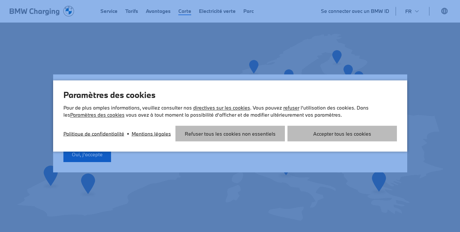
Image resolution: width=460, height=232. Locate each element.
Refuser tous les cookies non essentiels (230, 133)
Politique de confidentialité (93, 133)
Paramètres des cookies (97, 114)
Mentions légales (151, 133)
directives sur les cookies (221, 107)
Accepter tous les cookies (342, 133)
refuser (291, 107)
